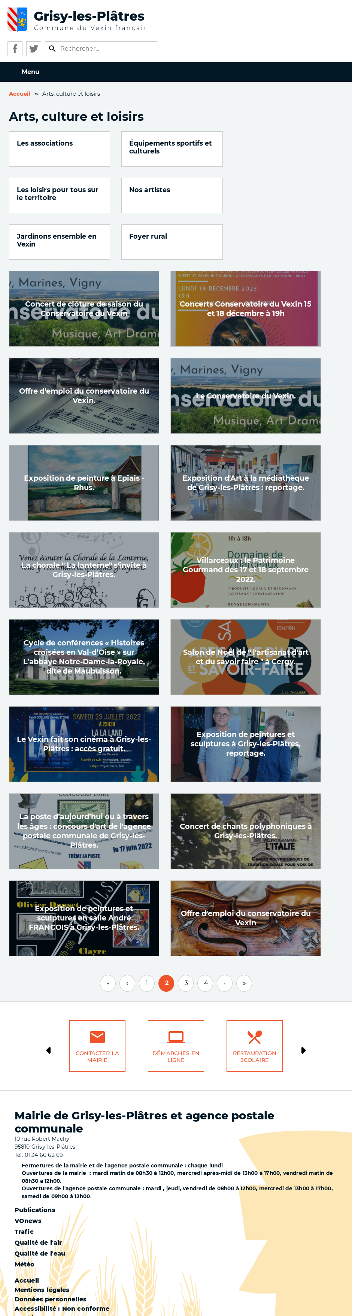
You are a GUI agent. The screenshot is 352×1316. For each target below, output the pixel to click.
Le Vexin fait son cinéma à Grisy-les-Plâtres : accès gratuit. (84, 697)
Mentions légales (42, 1243)
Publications (35, 1163)
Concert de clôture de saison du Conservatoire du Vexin (84, 262)
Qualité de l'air (38, 1196)
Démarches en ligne (176, 1010)
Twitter (33, 48)
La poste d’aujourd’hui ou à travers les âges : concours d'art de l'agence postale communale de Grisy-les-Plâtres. (84, 784)
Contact (27, 1280)
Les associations (45, 143)
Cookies (28, 1271)
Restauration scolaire (254, 1010)
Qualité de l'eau (40, 1207)
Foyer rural (252, 190)
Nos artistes (37, 190)
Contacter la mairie (97, 1010)
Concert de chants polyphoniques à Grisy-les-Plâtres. (246, 784)
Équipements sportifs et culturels (161, 147)
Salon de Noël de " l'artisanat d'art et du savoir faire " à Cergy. (246, 610)
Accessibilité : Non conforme (62, 1262)
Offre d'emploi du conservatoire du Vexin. (84, 349)
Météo (25, 1217)
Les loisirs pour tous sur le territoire (267, 147)
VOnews (28, 1174)
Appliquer (52, 48)
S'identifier (32, 1299)
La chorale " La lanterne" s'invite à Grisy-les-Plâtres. (84, 523)
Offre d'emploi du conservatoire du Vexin (246, 871)
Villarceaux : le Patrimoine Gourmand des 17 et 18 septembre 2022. (246, 523)
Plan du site (34, 1290)
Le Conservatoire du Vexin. (246, 349)
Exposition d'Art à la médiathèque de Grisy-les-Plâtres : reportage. (245, 436)
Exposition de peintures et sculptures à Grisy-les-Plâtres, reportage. (246, 697)
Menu (30, 71)
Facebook (14, 48)
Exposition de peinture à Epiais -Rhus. (84, 436)
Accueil (19, 93)
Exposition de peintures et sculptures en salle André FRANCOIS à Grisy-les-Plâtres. (84, 871)
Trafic (24, 1185)
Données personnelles (51, 1252)
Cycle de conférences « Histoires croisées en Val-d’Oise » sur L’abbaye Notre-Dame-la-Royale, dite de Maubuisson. (84, 610)
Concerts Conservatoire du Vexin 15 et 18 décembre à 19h (246, 262)
